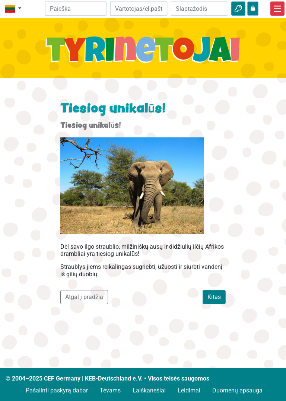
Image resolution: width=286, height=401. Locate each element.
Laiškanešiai (149, 390)
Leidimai (189, 390)
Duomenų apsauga (237, 390)
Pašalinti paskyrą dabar (57, 390)
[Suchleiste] (76, 8)
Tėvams (110, 390)
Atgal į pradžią (84, 296)
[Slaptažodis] (199, 8)
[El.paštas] (139, 8)
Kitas (214, 296)
